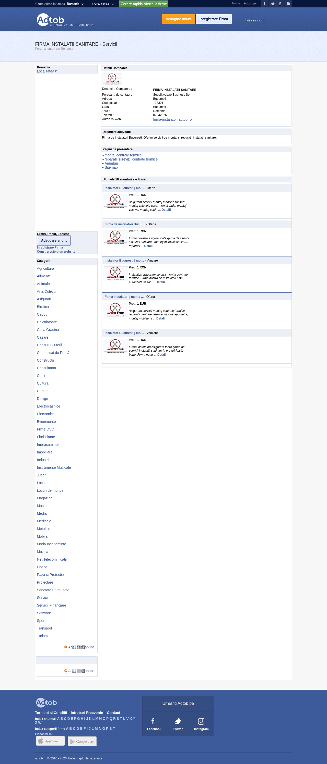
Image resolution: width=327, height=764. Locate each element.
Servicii (43, 598)
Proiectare (45, 582)
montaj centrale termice (123, 155)
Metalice (43, 529)
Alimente (44, 276)
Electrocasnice (48, 406)
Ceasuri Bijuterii (49, 345)
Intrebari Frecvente (87, 713)
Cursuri (43, 391)
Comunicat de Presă (53, 353)
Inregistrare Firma (214, 19)
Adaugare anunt (178, 19)
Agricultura (45, 268)
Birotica (43, 307)
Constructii (45, 360)
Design (42, 399)
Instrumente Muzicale (54, 467)
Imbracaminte (48, 444)
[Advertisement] (56, 154)
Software (44, 613)
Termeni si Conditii (51, 713)
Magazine (45, 498)
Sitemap (111, 167)
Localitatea (100, 4)
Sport (41, 621)
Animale (43, 284)
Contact (113, 713)
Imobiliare (45, 452)
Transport (44, 628)
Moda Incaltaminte (51, 544)
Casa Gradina (48, 330)
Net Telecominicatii (52, 559)
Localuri (43, 483)
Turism (42, 636)
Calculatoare (47, 322)
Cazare (43, 337)
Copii (41, 376)
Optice (42, 567)
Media (42, 513)
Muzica (42, 552)
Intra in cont (255, 20)
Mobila (42, 536)
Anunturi (111, 163)
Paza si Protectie (50, 575)
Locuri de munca (50, 490)
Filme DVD (45, 429)
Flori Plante (46, 437)
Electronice (46, 414)
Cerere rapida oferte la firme (144, 4)
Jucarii (42, 475)
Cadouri (43, 314)
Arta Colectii (46, 291)
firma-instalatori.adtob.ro (172, 119)
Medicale (44, 521)
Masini (42, 506)
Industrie (44, 460)
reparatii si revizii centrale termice (131, 159)
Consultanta (46, 368)
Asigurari (44, 299)
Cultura (43, 383)
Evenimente (46, 422)
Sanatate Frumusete (53, 590)
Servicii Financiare (51, 605)
